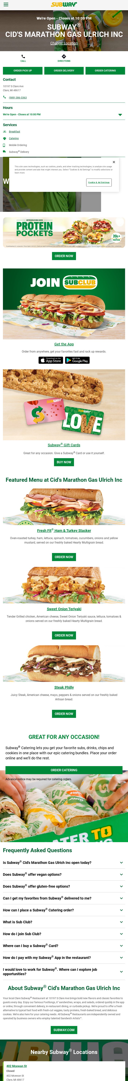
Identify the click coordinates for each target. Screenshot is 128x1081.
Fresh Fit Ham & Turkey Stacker (64, 530)
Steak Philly (64, 687)
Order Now (64, 256)
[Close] (114, 162)
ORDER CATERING (64, 770)
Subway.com (64, 1030)
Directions (64, 61)
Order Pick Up (23, 70)
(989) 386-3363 (18, 97)
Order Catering (105, 70)
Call (23, 61)
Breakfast (14, 131)
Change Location (64, 43)
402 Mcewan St (16, 1066)
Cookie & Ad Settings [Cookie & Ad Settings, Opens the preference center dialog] (99, 182)
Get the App (64, 344)
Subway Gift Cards (64, 445)
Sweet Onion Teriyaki (64, 609)
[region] (64, 175)
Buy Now (64, 462)
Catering (14, 138)
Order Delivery (64, 70)
